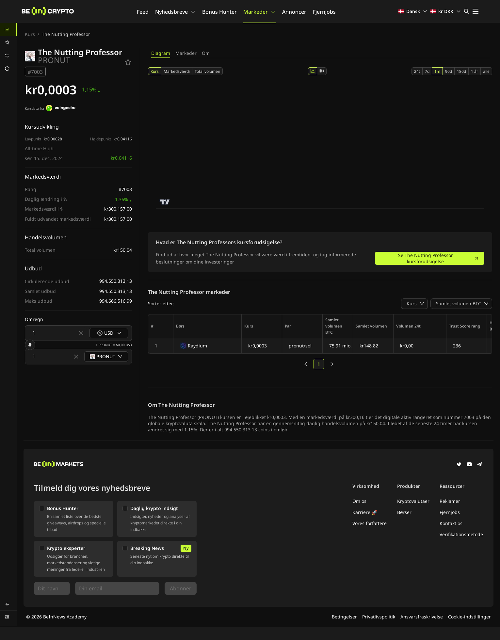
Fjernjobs (324, 11)
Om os (359, 501)
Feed (143, 11)
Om (206, 53)
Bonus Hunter (219, 11)
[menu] (8, 49)
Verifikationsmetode (461, 534)
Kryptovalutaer (413, 501)
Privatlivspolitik (378, 617)
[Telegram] (479, 465)
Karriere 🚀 (364, 512)
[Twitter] (459, 465)
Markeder (259, 11)
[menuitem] (8, 29)
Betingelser (344, 617)
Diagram (160, 53)
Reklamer (450, 501)
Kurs (30, 34)
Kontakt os (451, 523)
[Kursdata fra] (60, 109)
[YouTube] (469, 465)
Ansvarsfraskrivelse (421, 617)
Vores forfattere (369, 523)
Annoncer (294, 11)
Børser (404, 512)
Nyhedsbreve (175, 11)
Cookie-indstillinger (469, 617)
